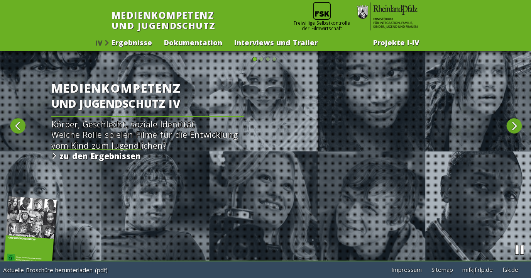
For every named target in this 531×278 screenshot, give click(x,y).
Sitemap (442, 269)
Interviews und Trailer (276, 41)
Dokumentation (193, 41)
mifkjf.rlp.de (477, 269)
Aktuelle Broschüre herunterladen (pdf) (55, 270)
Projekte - (396, 41)
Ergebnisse (132, 41)
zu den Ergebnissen (98, 155)
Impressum (406, 269)
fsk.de (510, 269)
